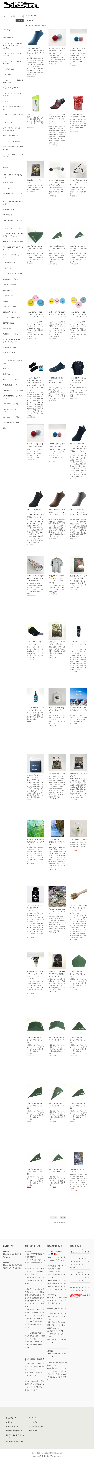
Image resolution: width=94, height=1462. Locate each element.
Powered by (47, 1456)
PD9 (28, 114)
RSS (30, 1431)
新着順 (44, 25)
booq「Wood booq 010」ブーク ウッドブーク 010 (57, 1171)
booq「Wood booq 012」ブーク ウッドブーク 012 (78, 248)
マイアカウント (34, 1418)
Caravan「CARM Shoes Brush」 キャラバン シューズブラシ (78, 908)
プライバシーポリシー (36, 1426)
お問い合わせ (10, 1422)
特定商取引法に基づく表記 (15, 1441)
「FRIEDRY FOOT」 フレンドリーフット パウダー (78, 644)
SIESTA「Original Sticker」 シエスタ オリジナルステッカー (78, 182)
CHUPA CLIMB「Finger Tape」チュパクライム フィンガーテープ (35, 578)
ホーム (28, 15)
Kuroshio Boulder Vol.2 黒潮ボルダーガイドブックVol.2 (57, 842)
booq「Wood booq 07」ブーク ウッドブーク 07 (57, 1105)
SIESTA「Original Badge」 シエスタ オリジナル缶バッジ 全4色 (57, 182)
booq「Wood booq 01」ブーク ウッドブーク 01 (78, 974)
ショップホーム (11, 1418)
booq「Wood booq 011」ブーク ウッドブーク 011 (57, 248)
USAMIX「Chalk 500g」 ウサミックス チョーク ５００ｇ (58, 710)
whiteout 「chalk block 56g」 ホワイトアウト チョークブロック (35, 777)
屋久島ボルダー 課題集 (57, 773)
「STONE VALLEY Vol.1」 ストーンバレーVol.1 (57, 911)
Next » (63, 1217)
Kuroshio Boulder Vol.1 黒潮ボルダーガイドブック (78, 710)
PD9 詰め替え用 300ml (78, 839)
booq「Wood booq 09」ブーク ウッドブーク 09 (35, 1171)
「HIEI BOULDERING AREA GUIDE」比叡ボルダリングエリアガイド (57, 974)
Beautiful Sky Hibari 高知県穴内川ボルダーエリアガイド (35, 842)
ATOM (35, 1431)
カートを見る (33, 1422)
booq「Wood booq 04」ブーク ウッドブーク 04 (57, 1039)
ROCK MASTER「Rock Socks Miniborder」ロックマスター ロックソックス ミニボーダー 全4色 (57, 118)
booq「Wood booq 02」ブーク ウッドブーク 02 (35, 248)
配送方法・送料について (14, 1431)
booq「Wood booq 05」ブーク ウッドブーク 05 (78, 1039)
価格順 (37, 25)
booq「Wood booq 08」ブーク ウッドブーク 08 (78, 1105)
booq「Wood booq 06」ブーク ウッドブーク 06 (35, 1105)
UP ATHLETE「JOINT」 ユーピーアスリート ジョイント (36, 908)
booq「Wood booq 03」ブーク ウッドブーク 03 (35, 1039)
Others (34, 15)
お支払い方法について (13, 1426)
